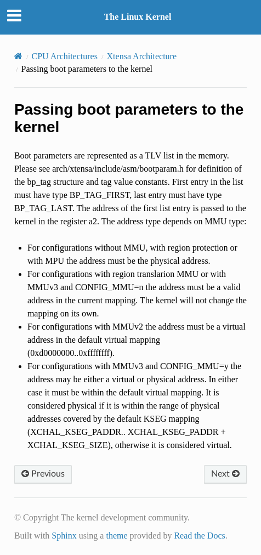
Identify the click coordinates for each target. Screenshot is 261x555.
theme (116, 535)
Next (225, 473)
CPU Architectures (65, 56)
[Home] (18, 56)
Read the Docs (199, 535)
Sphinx (64, 535)
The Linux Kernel (138, 16)
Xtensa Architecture (142, 56)
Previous (43, 473)
